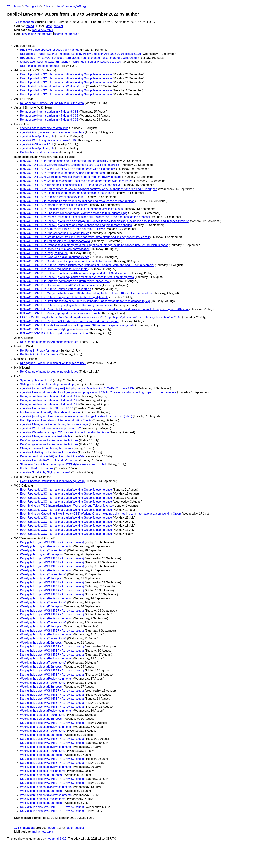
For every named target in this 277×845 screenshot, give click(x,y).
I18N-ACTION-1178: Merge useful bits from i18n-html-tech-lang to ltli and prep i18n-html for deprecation (86, 293)
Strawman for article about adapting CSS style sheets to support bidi (63, 464)
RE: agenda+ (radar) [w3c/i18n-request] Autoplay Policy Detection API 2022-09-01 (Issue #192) (80, 53)
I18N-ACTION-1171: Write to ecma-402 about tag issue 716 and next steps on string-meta (77, 325)
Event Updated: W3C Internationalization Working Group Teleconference (66, 74)
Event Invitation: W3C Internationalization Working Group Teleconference (66, 505)
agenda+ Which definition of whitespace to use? (50, 428)
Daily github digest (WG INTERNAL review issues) (52, 542)
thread (30, 26)
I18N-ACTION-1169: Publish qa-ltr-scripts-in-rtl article (54, 333)
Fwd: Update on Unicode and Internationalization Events (55, 420)
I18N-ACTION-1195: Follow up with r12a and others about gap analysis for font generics (76, 225)
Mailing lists (32, 6)
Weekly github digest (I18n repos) (41, 554)
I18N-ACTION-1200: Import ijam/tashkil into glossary (53, 204)
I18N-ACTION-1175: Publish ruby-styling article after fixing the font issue (66, 305)
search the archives (66, 33)
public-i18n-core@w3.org (70, 6)
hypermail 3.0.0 (56, 838)
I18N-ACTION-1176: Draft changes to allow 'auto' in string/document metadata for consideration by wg (85, 301)
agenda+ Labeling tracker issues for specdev (48, 452)
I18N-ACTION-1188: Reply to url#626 (44, 253)
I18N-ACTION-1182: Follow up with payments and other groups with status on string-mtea (77, 277)
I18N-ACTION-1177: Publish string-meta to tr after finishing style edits (64, 297)
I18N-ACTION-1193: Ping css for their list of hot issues (54, 233)
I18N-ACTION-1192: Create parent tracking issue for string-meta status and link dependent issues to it (85, 237)
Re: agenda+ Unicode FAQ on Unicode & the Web (52, 103)
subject (58, 26)
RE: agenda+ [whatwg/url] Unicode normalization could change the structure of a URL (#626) (79, 57)
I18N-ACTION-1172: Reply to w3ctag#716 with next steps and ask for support (69, 321)
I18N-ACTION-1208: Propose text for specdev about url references (62, 172)
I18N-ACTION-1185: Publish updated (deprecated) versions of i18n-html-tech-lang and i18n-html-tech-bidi (87, 265)
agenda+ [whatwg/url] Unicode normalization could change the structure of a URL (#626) (76, 416)
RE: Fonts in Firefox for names (39, 65)
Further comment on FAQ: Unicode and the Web (50, 412)
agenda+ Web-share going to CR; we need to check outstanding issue (64, 432)
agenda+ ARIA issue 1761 (36, 144)
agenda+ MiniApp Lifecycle (37, 136)
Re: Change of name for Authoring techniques (49, 341)
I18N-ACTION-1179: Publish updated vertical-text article (55, 289)
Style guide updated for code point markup (47, 384)
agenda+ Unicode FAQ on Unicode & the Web (49, 460)
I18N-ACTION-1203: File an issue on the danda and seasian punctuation (66, 192)
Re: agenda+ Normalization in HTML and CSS (49, 111)
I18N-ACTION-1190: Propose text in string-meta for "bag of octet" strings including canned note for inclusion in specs (94, 245)
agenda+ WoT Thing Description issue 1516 (48, 140)
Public (47, 6)
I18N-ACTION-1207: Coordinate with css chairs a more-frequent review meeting (70, 176)
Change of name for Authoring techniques (46, 448)
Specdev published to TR (36, 380)
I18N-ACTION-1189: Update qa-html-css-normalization (55, 249)
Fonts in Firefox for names (36, 468)
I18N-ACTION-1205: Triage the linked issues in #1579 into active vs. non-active (70, 184)
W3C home (14, 6)
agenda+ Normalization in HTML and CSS (46, 408)
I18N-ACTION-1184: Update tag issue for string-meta (54, 269)
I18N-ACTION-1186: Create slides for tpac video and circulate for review (66, 261)
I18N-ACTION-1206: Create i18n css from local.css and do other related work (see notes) (76, 180)
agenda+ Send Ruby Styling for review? (45, 472)
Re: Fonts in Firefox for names (39, 152)
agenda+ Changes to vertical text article (45, 436)
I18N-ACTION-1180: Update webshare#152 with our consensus (60, 285)
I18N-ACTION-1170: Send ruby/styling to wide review (54, 329)
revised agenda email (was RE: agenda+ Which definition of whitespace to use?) (71, 61)
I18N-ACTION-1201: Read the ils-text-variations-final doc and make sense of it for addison (77, 201)
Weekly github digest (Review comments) (46, 546)
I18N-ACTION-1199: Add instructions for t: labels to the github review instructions (71, 208)
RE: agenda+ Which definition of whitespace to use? (53, 363)
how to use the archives (37, 33)
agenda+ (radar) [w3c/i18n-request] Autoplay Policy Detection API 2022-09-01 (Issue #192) (77, 388)
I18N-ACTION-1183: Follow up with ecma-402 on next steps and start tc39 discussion (74, 273)
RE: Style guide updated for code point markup (49, 49)
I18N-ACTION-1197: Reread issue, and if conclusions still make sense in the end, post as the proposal (85, 216)
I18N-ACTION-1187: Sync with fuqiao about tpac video (54, 257)
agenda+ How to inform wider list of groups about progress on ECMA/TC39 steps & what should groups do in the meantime (98, 392)
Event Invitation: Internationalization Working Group (52, 86)
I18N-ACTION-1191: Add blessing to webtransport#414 (55, 241)
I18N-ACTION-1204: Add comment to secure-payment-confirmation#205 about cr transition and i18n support (88, 189)
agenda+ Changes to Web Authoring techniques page (54, 424)
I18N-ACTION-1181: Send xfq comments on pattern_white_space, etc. (65, 281)
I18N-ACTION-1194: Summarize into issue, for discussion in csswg (62, 228)
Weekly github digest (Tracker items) (43, 550)
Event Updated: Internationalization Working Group (52, 481)
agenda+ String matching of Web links (44, 128)
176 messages (24, 21)
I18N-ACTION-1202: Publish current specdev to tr (51, 196)
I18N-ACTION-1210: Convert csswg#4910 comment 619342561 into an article (69, 164)
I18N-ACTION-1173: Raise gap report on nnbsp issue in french (60, 313)
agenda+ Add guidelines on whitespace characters (52, 132)
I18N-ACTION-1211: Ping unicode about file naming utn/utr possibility (64, 160)
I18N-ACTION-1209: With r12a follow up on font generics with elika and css (68, 168)
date (49, 26)
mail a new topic (42, 30)
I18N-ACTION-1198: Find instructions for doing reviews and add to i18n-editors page (73, 213)
